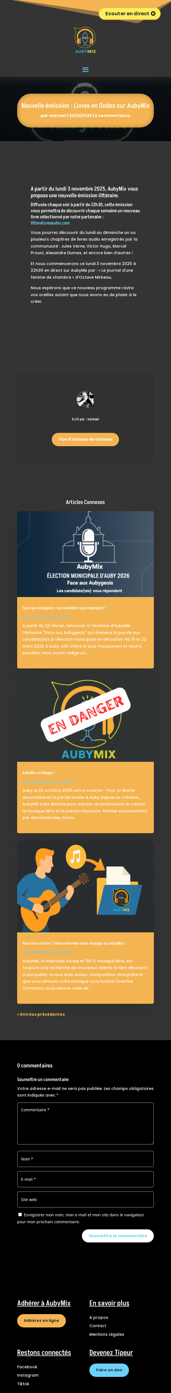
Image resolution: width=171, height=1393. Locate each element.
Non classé (59, 617)
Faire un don (109, 1370)
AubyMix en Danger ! (38, 773)
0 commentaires (112, 115)
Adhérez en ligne (41, 1320)
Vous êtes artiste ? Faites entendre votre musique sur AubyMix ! (73, 943)
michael (57, 115)
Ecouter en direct (127, 13)
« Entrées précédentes (41, 1014)
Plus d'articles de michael (85, 439)
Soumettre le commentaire (118, 1236)
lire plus (30, 660)
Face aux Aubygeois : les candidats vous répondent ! (63, 608)
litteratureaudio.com (50, 223)
